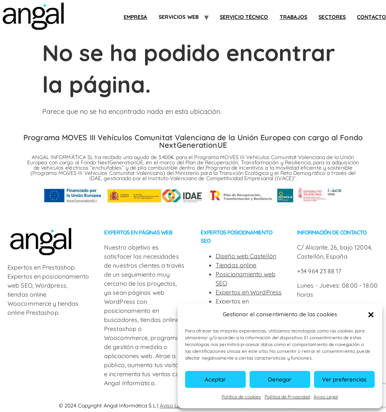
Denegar (279, 379)
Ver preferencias (344, 379)
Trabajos (294, 17)
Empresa (135, 17)
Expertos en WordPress (249, 292)
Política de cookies (241, 397)
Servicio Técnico (244, 17)
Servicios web (179, 17)
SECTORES (332, 17)
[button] (371, 315)
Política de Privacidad (287, 397)
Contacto (371, 17)
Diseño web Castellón (246, 256)
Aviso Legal (326, 397)
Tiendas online (236, 265)
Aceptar (215, 379)
